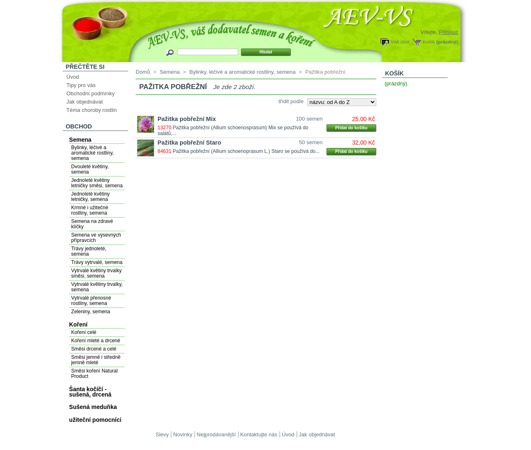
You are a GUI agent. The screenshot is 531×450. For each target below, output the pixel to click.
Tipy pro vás (80, 85)
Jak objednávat (84, 102)
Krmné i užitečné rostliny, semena (89, 210)
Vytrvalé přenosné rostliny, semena (91, 300)
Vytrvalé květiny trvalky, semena (97, 287)
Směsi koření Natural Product (94, 373)
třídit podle (291, 101)
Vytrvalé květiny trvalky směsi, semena (96, 273)
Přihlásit (448, 32)
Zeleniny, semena (90, 312)
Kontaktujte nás (259, 434)
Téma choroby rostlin (91, 110)
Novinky (182, 434)
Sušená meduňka (93, 407)
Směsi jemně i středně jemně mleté (96, 359)
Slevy (162, 434)
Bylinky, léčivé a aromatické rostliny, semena (92, 153)
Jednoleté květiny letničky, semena (90, 196)
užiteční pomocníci (95, 419)
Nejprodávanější (216, 434)
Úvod (72, 77)
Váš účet (400, 41)
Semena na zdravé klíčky (92, 224)
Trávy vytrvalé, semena (97, 262)
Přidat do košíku (351, 128)
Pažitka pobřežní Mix (187, 119)
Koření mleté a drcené (95, 341)
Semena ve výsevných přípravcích (96, 237)
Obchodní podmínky (90, 93)
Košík (429, 41)
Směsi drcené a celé (94, 349)
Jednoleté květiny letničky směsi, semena (97, 183)
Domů (143, 72)
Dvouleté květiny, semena (90, 169)
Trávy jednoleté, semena (89, 251)
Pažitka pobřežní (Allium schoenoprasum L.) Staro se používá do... (246, 151)
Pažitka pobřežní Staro (189, 142)
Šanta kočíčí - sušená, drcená (90, 392)
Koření (78, 324)
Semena (80, 139)
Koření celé (84, 332)
